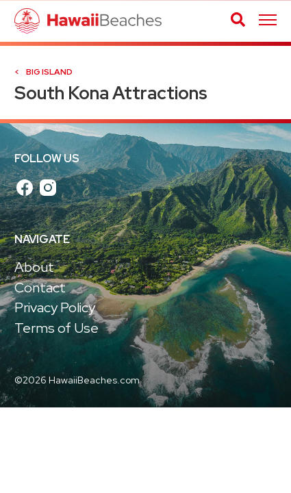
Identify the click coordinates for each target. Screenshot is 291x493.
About (34, 267)
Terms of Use (56, 328)
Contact (40, 287)
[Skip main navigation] (268, 21)
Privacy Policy (54, 307)
